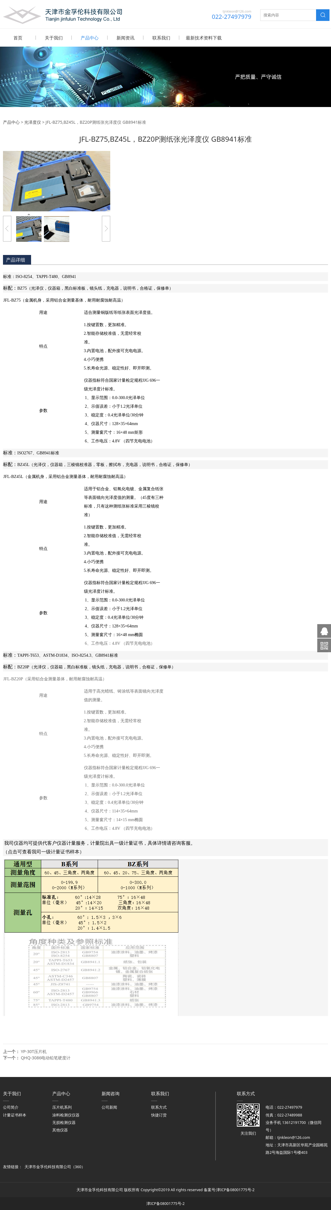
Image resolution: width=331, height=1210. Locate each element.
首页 (17, 38)
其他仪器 (60, 1129)
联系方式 (159, 1107)
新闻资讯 (125, 38)
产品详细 (15, 259)
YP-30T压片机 (34, 1051)
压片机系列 (62, 1107)
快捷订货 (159, 1114)
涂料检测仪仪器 (65, 1114)
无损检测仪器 (64, 1122)
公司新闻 (109, 1107)
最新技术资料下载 (204, 38)
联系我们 (161, 38)
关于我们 (54, 38)
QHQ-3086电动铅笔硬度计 (46, 1057)
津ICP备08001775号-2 (235, 1189)
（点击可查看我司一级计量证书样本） (43, 851)
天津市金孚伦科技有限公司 (47, 1166)
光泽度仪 (32, 122)
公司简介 (11, 1107)
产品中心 (90, 38)
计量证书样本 (14, 1114)
